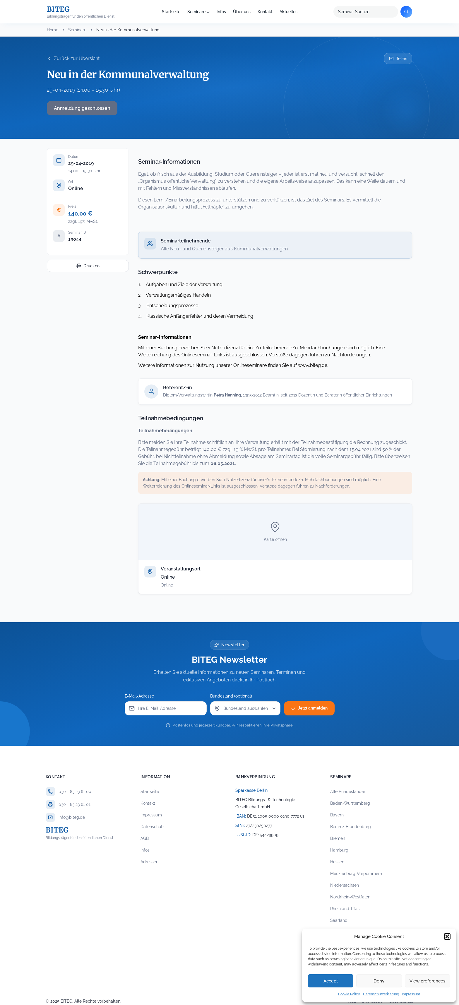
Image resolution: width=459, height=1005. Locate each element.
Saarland (338, 920)
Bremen (337, 838)
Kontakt (265, 11)
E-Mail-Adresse (139, 696)
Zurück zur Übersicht (73, 58)
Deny (379, 981)
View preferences (427, 981)
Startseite (171, 11)
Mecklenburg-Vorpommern (356, 873)
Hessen (337, 861)
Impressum (411, 994)
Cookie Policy (349, 994)
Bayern (337, 815)
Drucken (88, 266)
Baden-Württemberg (350, 803)
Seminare (196, 11)
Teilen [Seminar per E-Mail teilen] (398, 58)
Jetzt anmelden (309, 708)
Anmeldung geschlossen (82, 108)
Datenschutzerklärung (381, 994)
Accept (330, 981)
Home (52, 30)
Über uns (242, 11)
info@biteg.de (72, 817)
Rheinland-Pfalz (345, 908)
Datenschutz (153, 826)
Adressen (149, 861)
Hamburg (339, 850)
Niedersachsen (344, 885)
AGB (145, 838)
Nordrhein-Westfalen (350, 897)
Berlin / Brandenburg (350, 826)
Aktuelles (288, 11)
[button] (447, 936)
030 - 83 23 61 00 (75, 791)
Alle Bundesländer (347, 791)
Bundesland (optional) (231, 696)
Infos (221, 11)
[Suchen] (406, 12)
